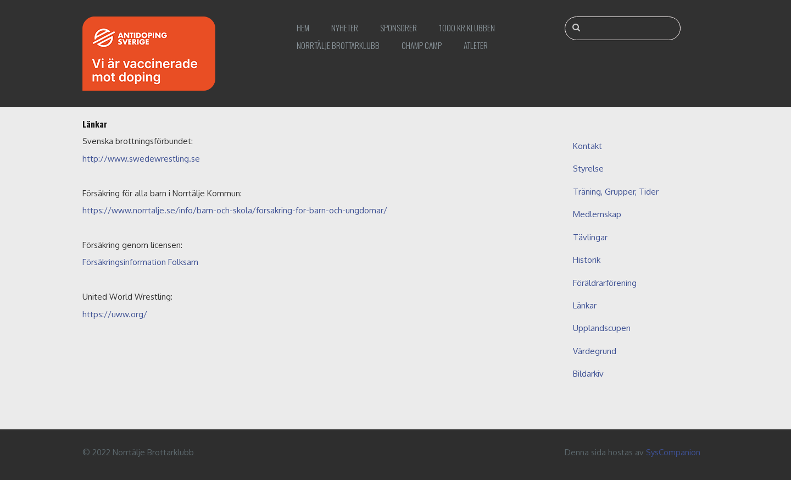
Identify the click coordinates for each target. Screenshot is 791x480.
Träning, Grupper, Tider (616, 191)
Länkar (585, 305)
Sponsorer (398, 27)
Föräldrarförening (605, 283)
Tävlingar (590, 237)
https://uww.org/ (114, 314)
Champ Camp (422, 45)
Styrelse (588, 168)
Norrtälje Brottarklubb (338, 45)
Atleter (476, 45)
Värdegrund (594, 351)
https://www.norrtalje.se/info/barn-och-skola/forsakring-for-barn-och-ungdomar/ (234, 210)
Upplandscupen (602, 328)
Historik (586, 260)
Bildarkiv (588, 373)
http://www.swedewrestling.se (141, 158)
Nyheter (344, 27)
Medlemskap (597, 214)
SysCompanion (673, 452)
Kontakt (587, 146)
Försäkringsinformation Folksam (140, 262)
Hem (303, 27)
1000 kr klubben (467, 27)
